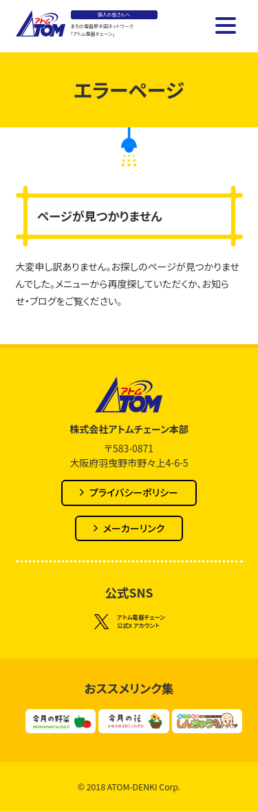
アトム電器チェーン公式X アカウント (129, 621)
